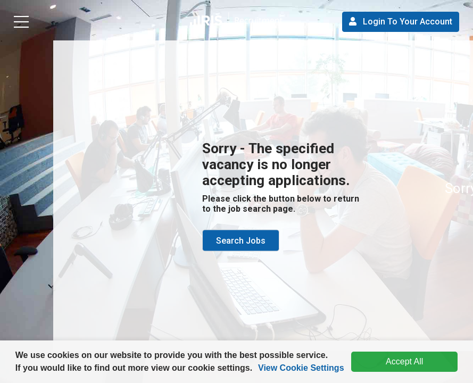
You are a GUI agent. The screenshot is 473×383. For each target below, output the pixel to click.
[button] (256, 369)
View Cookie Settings (301, 367)
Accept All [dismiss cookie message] (404, 361)
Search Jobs (240, 241)
